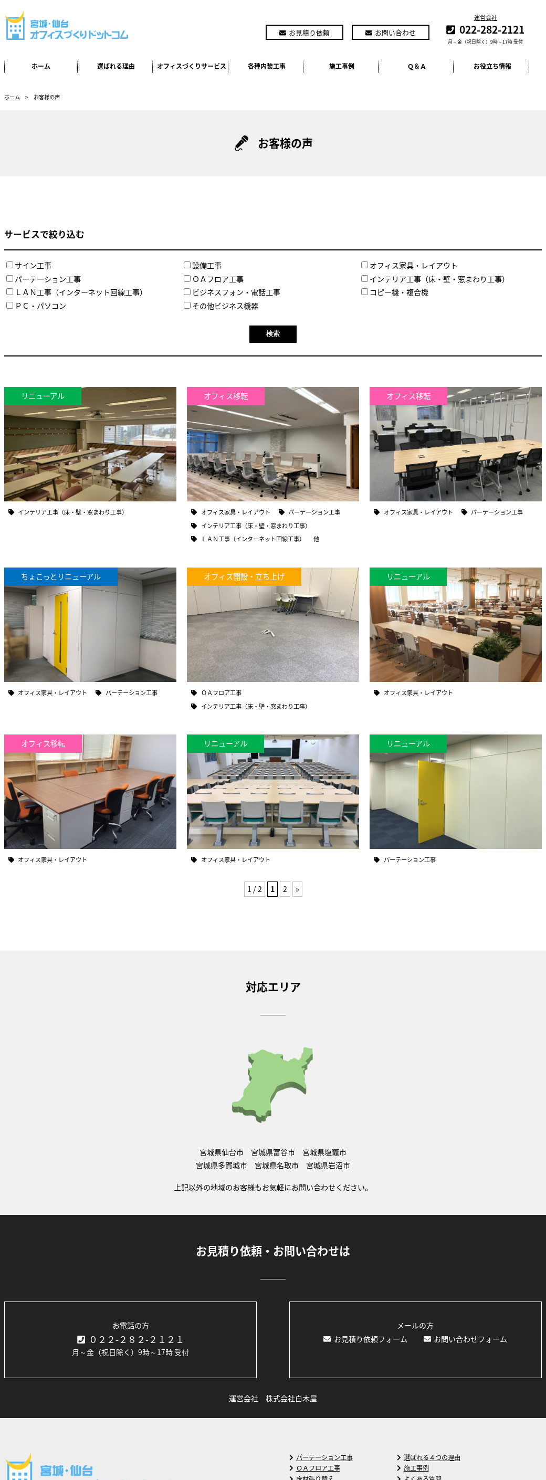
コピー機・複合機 (394, 292)
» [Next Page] (297, 889)
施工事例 (341, 66)
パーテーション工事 (43, 279)
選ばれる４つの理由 (428, 1457)
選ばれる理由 (116, 66)
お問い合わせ (390, 32)
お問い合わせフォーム (466, 1339)
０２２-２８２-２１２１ (130, 1339)
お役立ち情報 (492, 66)
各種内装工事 (267, 66)
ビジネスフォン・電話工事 (232, 292)
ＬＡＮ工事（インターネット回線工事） (76, 292)
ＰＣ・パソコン (36, 305)
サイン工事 (28, 265)
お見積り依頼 (304, 32)
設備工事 (203, 265)
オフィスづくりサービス (191, 66)
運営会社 (485, 17)
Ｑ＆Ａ (416, 66)
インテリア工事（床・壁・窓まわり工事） (435, 279)
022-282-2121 (491, 29)
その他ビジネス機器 (221, 305)
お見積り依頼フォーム (365, 1339)
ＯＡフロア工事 (214, 279)
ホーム (41, 66)
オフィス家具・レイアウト (409, 265)
